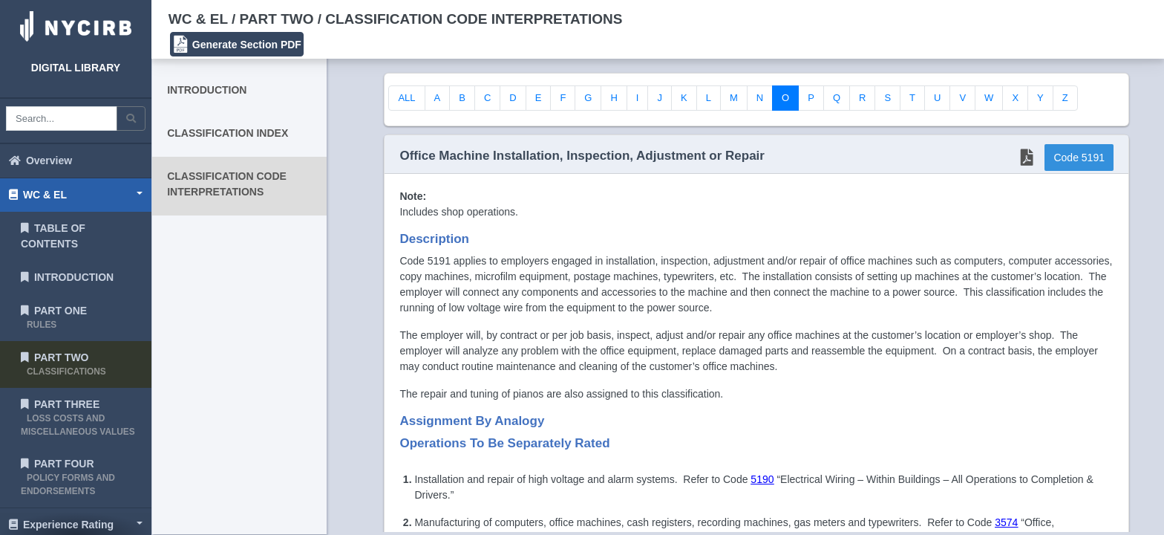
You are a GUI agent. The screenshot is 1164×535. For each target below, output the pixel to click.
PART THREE (78, 417)
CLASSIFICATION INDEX (227, 133)
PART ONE (54, 317)
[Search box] (61, 119)
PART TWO (63, 364)
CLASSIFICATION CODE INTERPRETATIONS (227, 184)
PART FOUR (68, 477)
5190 (762, 479)
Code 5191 (1079, 157)
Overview (40, 160)
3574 (1006, 522)
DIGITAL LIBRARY (75, 68)
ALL (406, 97)
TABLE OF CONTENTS (53, 236)
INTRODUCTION (67, 277)
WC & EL (38, 195)
